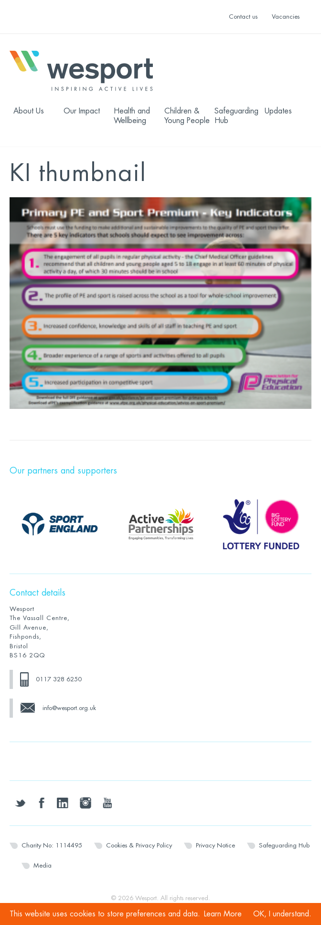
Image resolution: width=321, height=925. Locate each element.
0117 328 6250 (59, 679)
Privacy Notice (215, 845)
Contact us (243, 16)
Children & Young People (187, 115)
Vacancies (286, 16)
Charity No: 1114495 (51, 845)
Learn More (223, 914)
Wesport (86, 70)
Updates (278, 111)
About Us (28, 111)
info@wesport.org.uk (69, 708)
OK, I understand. (282, 914)
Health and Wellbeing (132, 115)
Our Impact (82, 111)
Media (42, 865)
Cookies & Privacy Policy (139, 845)
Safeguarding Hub (236, 115)
